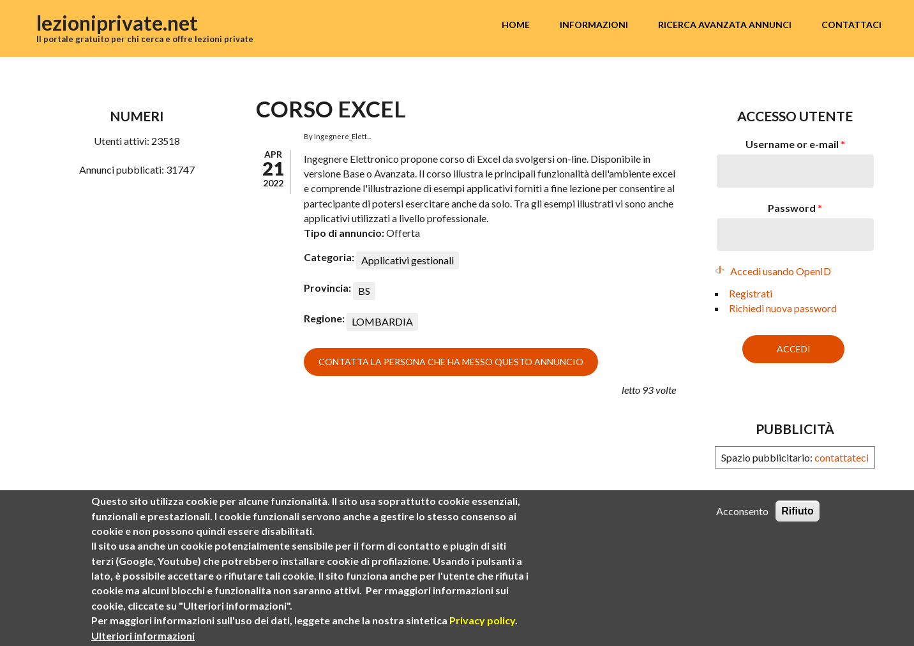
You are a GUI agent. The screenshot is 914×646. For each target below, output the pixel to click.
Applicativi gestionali (407, 260)
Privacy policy (482, 620)
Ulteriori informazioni (143, 635)
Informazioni (594, 24)
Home (516, 24)
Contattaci (851, 24)
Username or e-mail (795, 144)
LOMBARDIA (382, 321)
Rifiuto (797, 511)
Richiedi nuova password (783, 308)
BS (364, 291)
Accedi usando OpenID (780, 271)
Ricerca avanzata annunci (724, 24)
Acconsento (742, 511)
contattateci (841, 457)
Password (795, 208)
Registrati (750, 293)
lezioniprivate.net (117, 22)
